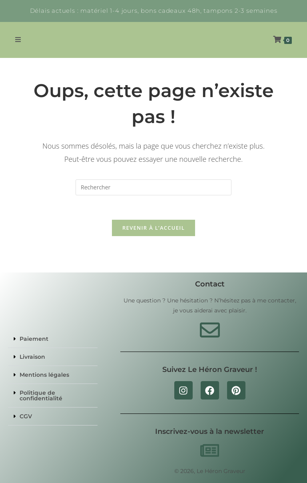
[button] (53, 339)
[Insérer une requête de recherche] (153, 187)
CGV (26, 416)
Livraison (32, 356)
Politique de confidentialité (41, 395)
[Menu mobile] (18, 40)
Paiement (34, 338)
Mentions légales (44, 374)
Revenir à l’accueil (153, 227)
